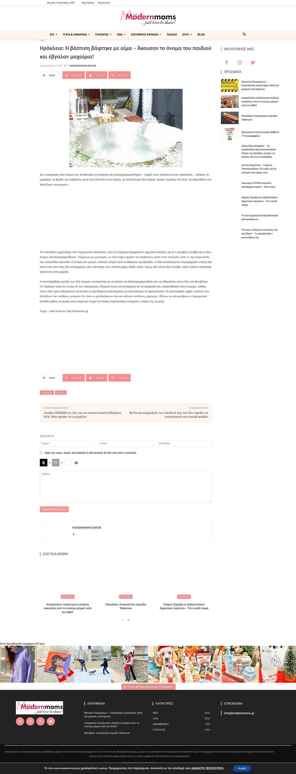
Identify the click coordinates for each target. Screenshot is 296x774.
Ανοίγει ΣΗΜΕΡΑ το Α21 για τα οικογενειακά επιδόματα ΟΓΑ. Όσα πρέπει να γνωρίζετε (82, 414)
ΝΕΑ (121, 34)
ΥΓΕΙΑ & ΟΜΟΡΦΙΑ (76, 34)
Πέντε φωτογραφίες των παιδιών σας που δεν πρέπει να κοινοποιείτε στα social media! (168, 414)
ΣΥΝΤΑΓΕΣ (103, 34)
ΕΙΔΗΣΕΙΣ (67, 596)
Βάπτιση (47, 392)
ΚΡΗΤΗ (61, 392)
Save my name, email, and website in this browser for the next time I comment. (91, 452)
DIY (53, 34)
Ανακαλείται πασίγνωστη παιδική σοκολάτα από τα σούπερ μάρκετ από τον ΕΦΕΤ (67, 608)
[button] (244, 35)
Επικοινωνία (104, 2)
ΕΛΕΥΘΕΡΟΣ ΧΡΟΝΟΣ (146, 34)
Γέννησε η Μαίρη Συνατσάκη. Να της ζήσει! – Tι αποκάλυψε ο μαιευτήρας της (259, 233)
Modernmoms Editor (82, 65)
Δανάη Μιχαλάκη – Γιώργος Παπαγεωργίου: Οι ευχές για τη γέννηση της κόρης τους (258, 169)
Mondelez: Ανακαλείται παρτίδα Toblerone (125, 606)
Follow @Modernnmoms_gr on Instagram (148, 686)
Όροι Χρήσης (88, 2)
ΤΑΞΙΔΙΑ (172, 34)
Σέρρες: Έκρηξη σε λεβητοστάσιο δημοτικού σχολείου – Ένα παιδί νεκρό (184, 606)
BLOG (201, 34)
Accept (242, 768)
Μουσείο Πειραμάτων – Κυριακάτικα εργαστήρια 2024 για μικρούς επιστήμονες (260, 85)
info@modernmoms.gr (239, 713)
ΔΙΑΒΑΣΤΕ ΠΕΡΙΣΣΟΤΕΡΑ (206, 768)
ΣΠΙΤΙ (187, 34)
